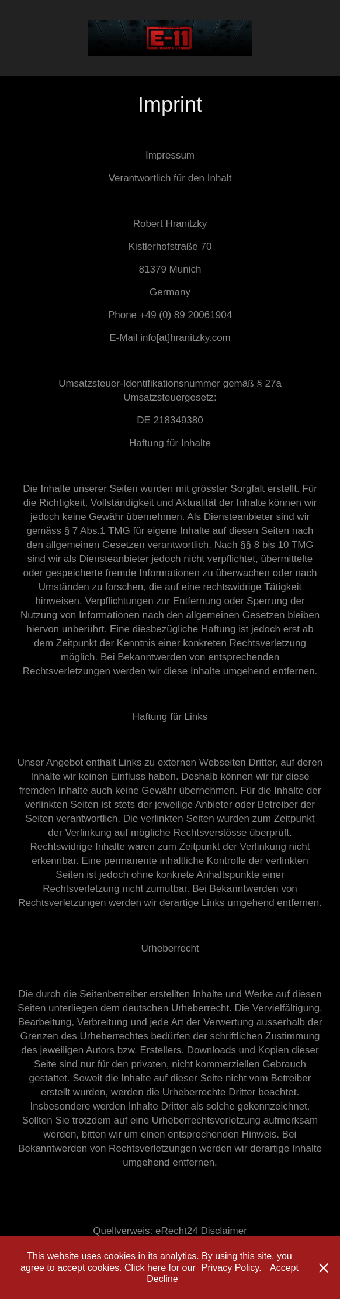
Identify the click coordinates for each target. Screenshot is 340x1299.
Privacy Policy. (232, 1268)
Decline (162, 1279)
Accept (284, 1268)
